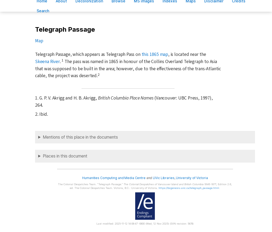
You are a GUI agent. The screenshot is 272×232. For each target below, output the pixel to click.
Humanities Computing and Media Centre (114, 178)
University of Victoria (192, 178)
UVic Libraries (163, 178)
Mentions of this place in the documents (80, 137)
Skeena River (47, 61)
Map (39, 41)
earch (43, 11)
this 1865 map (155, 54)
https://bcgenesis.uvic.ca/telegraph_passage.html (189, 188)
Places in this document (65, 156)
